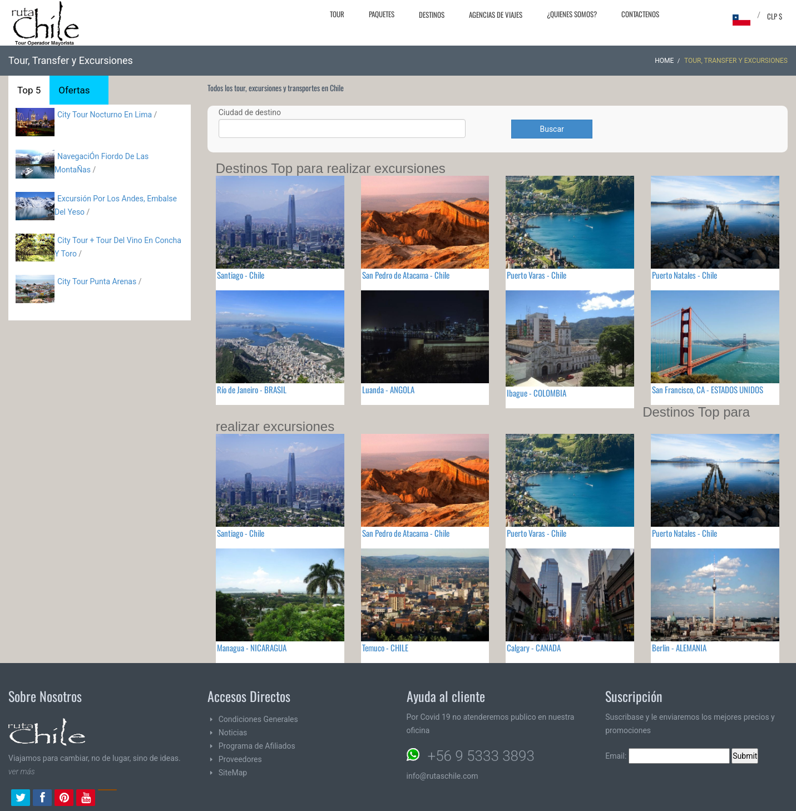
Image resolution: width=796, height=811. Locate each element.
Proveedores (240, 759)
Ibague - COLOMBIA (536, 393)
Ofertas (74, 90)
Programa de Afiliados (257, 745)
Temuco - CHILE (385, 647)
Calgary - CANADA (534, 647)
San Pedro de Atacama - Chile (405, 275)
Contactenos (640, 13)
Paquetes (381, 13)
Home (664, 61)
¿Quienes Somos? (572, 13)
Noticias (233, 732)
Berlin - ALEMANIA (679, 647)
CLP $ (774, 16)
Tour (337, 13)
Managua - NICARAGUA (251, 647)
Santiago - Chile (240, 275)
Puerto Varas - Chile (536, 275)
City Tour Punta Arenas (96, 281)
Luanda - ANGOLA (388, 389)
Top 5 (29, 90)
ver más (21, 771)
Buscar (551, 129)
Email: (667, 756)
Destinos (431, 14)
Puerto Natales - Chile (684, 275)
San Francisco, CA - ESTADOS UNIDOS (707, 389)
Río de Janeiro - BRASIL (251, 389)
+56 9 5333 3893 (481, 756)
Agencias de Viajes (495, 14)
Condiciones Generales (258, 719)
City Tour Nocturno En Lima (104, 114)
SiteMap (233, 772)
